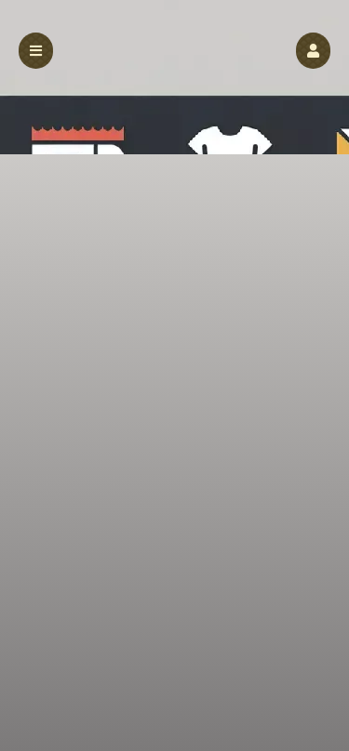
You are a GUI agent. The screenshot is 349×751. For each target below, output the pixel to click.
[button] (313, 51)
